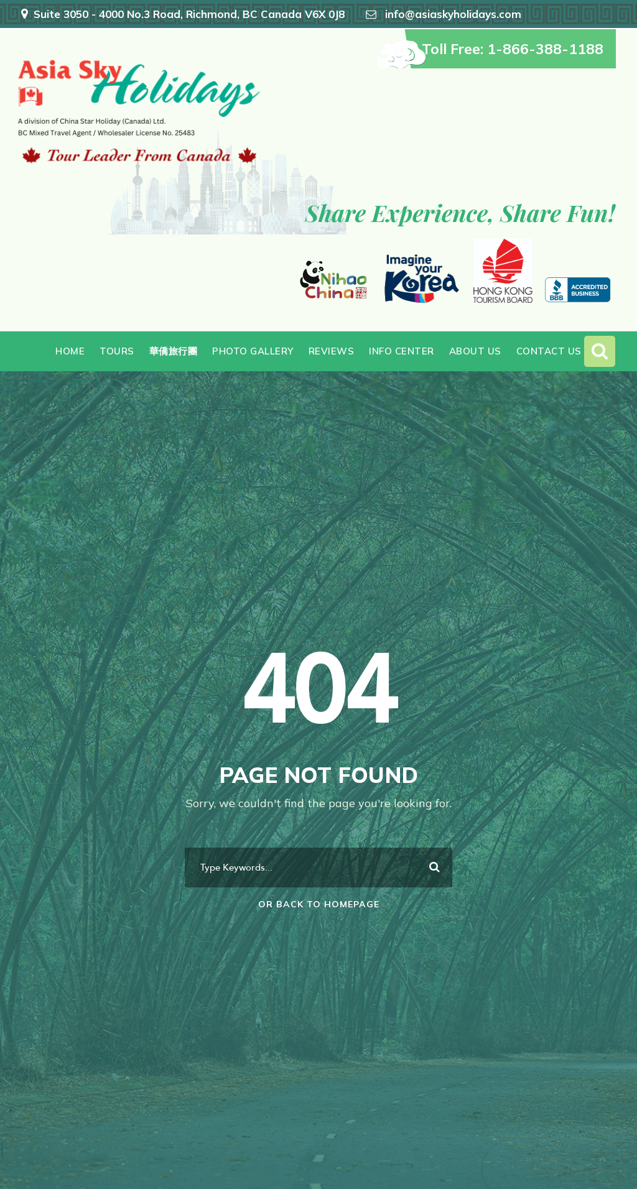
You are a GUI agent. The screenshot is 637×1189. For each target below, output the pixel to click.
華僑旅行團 (173, 351)
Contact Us (549, 351)
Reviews (332, 351)
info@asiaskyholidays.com (453, 14)
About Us (475, 351)
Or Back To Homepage (318, 904)
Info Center (401, 351)
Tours (117, 351)
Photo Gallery (253, 351)
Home (70, 351)
